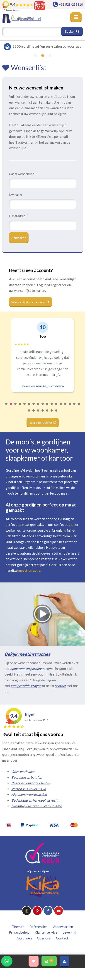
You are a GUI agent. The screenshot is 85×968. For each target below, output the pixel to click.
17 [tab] (79, 406)
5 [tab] (24, 406)
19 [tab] (33, 413)
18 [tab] (29, 413)
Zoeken (72, 31)
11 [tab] (52, 406)
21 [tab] (42, 413)
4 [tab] (20, 406)
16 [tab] (74, 406)
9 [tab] (42, 406)
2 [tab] (11, 406)
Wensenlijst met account (30, 302)
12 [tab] (56, 406)
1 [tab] (6, 406)
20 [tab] (38, 413)
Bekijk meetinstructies (27, 654)
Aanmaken (18, 238)
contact (60, 686)
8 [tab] (38, 406)
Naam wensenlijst (21, 174)
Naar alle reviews (42, 422)
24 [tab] (56, 413)
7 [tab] (33, 406)
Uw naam (15, 194)
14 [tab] (65, 406)
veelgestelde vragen (26, 686)
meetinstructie (29, 570)
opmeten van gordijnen (27, 669)
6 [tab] (29, 406)
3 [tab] (15, 406)
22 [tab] (47, 413)
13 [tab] (61, 406)
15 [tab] (70, 406)
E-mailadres (18, 216)
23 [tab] (52, 413)
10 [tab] (47, 406)
